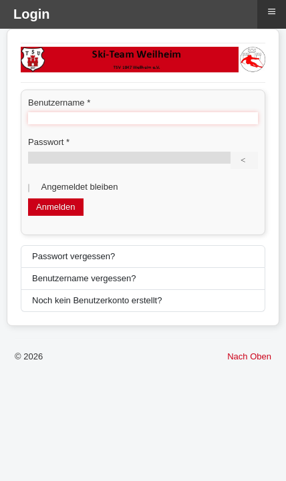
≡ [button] (271, 11)
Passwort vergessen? (73, 256)
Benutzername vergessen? (84, 278)
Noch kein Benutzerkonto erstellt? (97, 300)
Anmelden (56, 207)
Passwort (48, 142)
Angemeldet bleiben (79, 187)
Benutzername (59, 103)
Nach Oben (249, 356)
